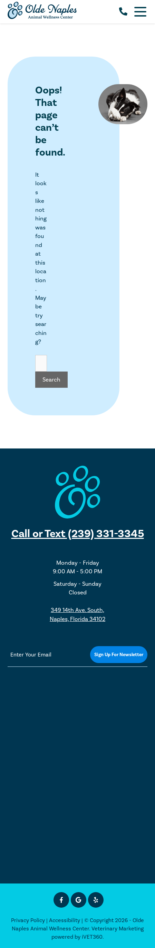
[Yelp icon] (96, 900)
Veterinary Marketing (117, 928)
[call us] (123, 12)
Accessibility (64, 920)
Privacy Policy (28, 920)
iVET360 (92, 937)
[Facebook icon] (61, 900)
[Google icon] (78, 900)
